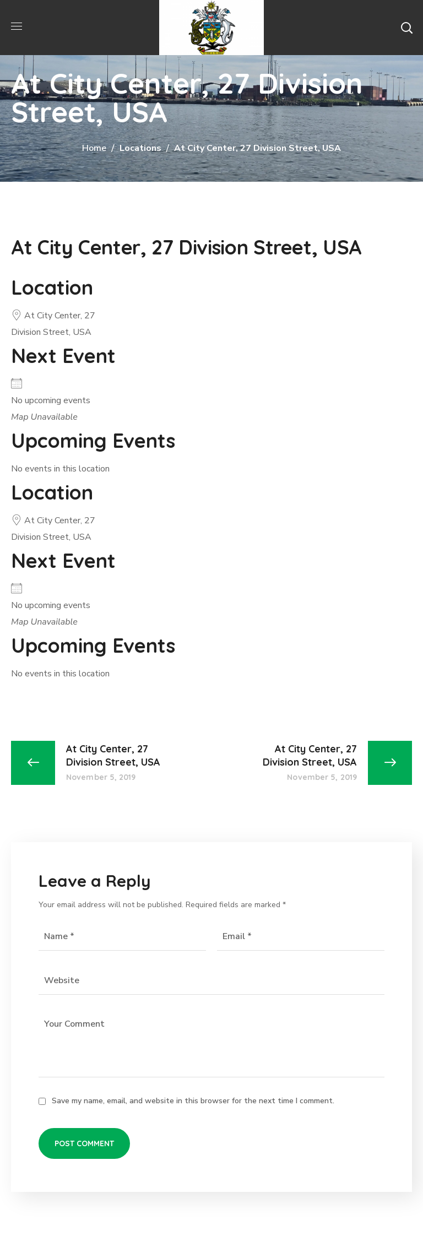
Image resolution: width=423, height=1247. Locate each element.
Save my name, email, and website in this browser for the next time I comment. (193, 1101)
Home (94, 148)
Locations (140, 148)
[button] (406, 27)
